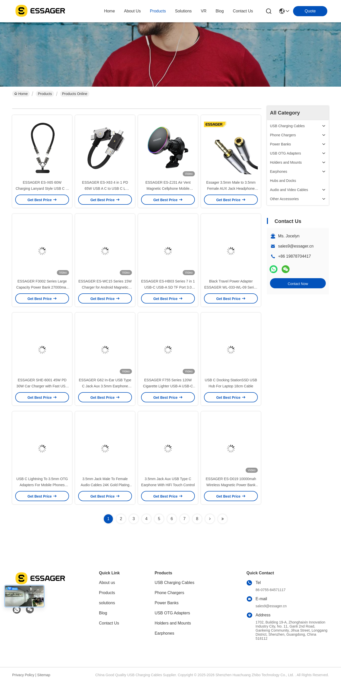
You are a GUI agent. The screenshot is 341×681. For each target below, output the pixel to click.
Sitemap (43, 675)
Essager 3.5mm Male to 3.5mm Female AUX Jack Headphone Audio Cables (231, 188)
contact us (243, 11)
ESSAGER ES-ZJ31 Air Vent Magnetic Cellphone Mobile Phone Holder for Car (168, 188)
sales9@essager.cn (296, 246)
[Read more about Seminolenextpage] (209, 518)
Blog (103, 613)
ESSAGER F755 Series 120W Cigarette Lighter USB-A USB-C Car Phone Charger (168, 386)
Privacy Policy (23, 675)
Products (45, 94)
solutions (183, 11)
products (158, 11)
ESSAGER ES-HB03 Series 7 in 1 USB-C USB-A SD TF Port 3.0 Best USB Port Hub (168, 287)
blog (220, 11)
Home (109, 11)
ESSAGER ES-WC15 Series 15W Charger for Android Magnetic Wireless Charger (105, 287)
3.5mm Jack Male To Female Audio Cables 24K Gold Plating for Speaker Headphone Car (105, 485)
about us (132, 11)
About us (107, 582)
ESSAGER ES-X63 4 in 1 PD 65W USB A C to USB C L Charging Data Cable (105, 188)
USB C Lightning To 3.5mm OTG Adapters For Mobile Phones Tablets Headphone (42, 485)
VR (204, 11)
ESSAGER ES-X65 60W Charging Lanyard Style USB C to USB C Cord (42, 188)
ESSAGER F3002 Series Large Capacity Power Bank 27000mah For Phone (42, 287)
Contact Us (109, 623)
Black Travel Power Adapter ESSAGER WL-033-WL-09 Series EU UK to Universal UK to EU (231, 287)
